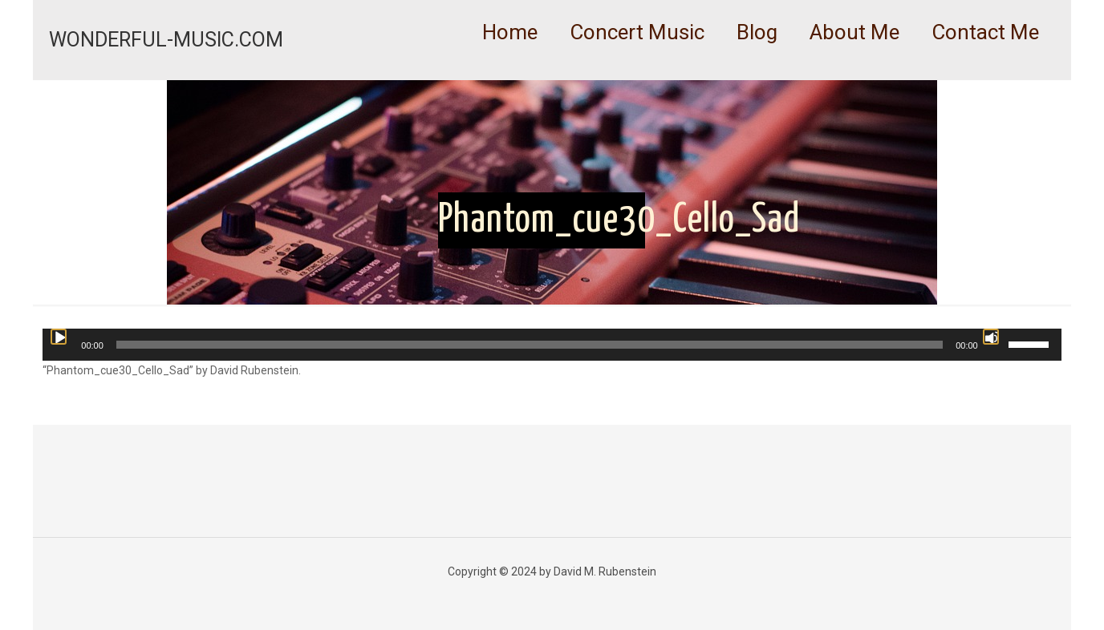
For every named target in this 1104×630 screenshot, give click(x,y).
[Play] (59, 337)
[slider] (529, 345)
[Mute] (991, 337)
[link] (637, 72)
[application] (552, 345)
